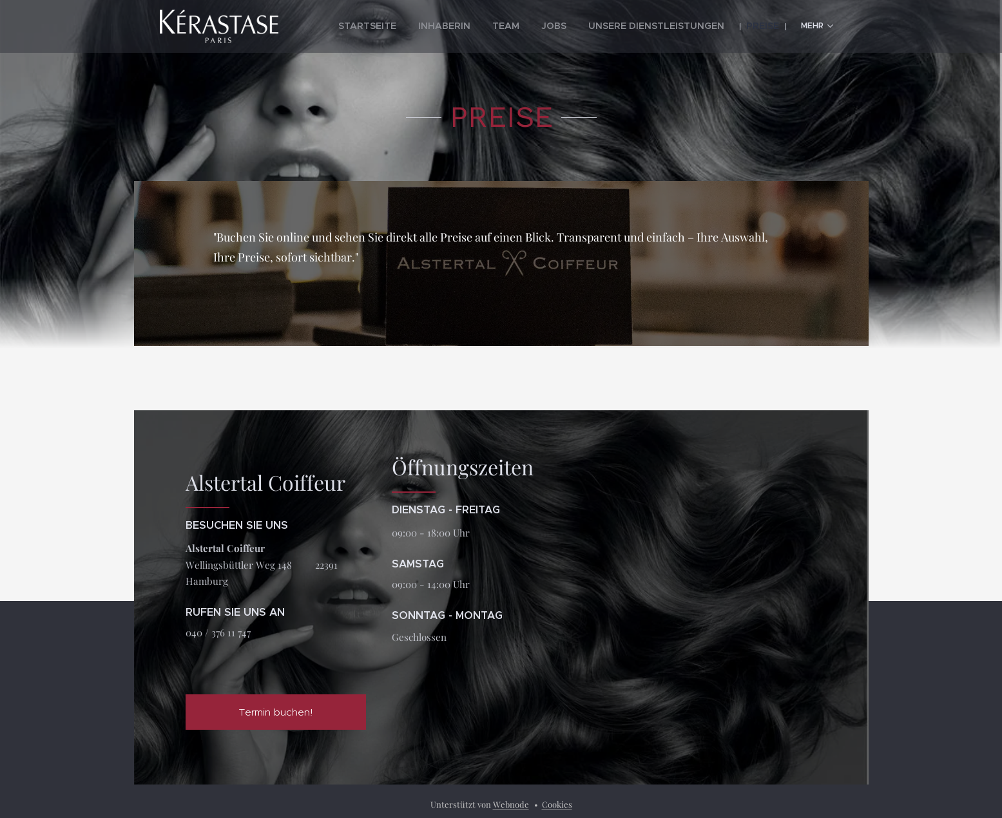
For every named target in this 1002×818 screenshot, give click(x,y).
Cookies (557, 804)
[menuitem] (413, 26)
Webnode (511, 804)
